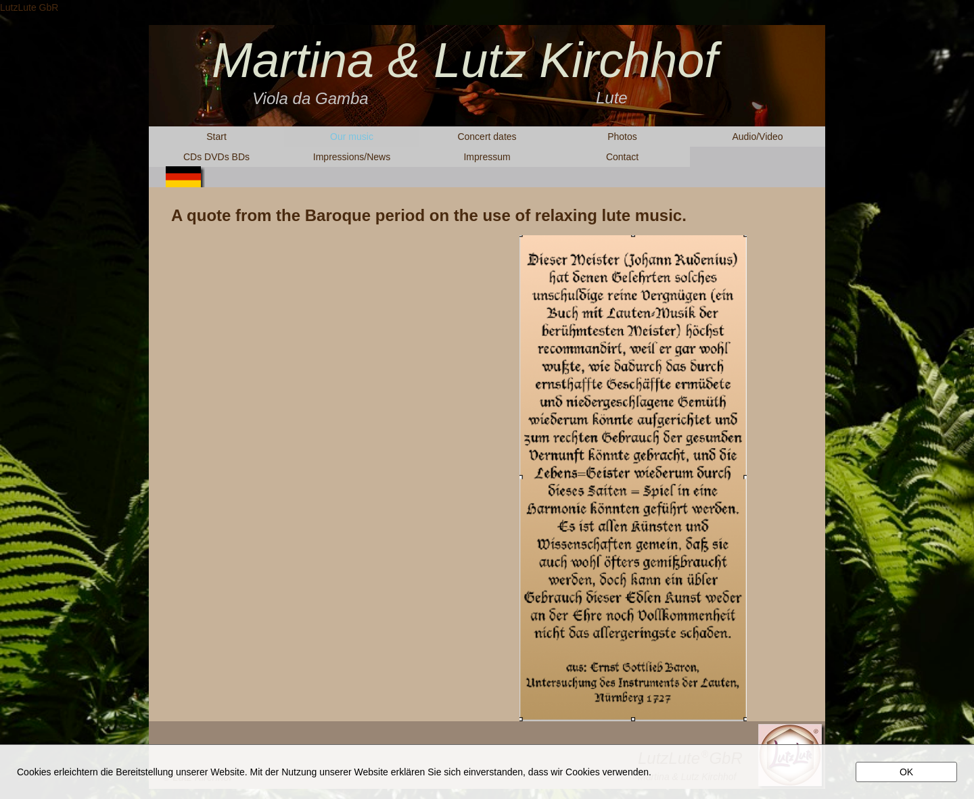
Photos (622, 136)
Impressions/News (351, 156)
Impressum (486, 156)
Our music (351, 136)
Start (216, 136)
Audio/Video (757, 136)
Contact (622, 156)
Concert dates (486, 136)
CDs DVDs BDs (216, 156)
